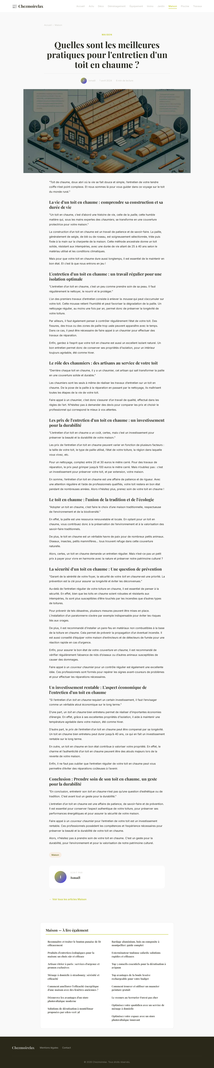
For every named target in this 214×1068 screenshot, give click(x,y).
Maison (173, 6)
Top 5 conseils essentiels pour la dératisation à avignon (139, 965)
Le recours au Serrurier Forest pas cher (135, 997)
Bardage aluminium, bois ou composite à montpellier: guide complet (135, 943)
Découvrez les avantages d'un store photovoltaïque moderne (68, 999)
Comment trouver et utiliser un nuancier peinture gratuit (135, 988)
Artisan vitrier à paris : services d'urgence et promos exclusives (73, 965)
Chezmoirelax (27, 6)
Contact (66, 1047)
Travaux (197, 6)
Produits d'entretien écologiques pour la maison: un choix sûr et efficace (71, 954)
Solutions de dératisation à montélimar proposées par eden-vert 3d (70, 1010)
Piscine (185, 6)
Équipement (136, 6)
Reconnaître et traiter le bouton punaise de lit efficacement (74, 943)
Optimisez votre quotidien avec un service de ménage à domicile (138, 1006)
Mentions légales (49, 1047)
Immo (150, 6)
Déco (101, 6)
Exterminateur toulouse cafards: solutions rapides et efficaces (136, 954)
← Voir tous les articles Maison (67, 899)
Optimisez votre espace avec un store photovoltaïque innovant (133, 1017)
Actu (91, 6)
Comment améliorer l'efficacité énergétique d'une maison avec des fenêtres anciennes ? (73, 988)
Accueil (80, 6)
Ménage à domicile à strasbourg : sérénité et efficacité (73, 976)
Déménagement (117, 6)
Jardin (161, 6)
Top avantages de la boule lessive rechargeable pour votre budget (131, 976)
